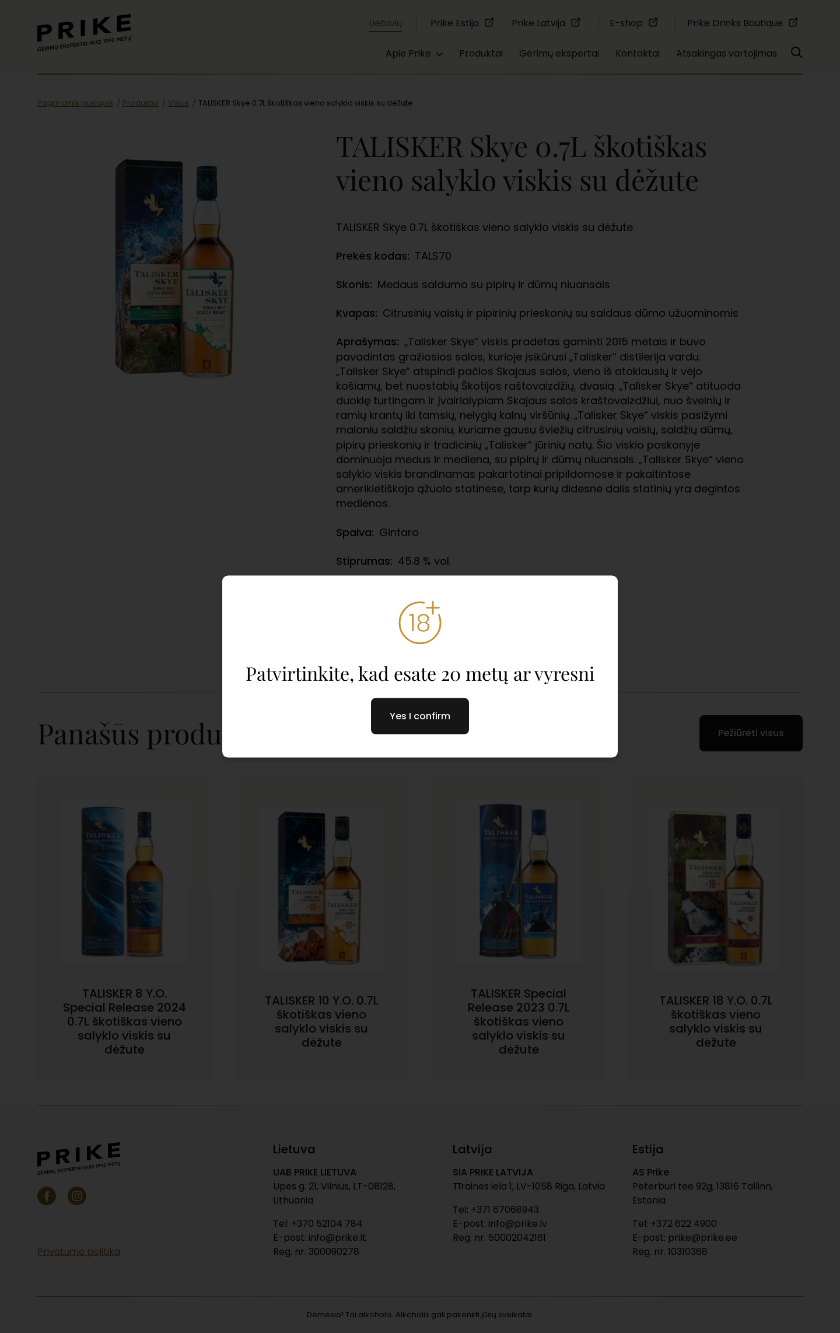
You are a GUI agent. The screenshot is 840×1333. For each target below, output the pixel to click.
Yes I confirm (420, 716)
